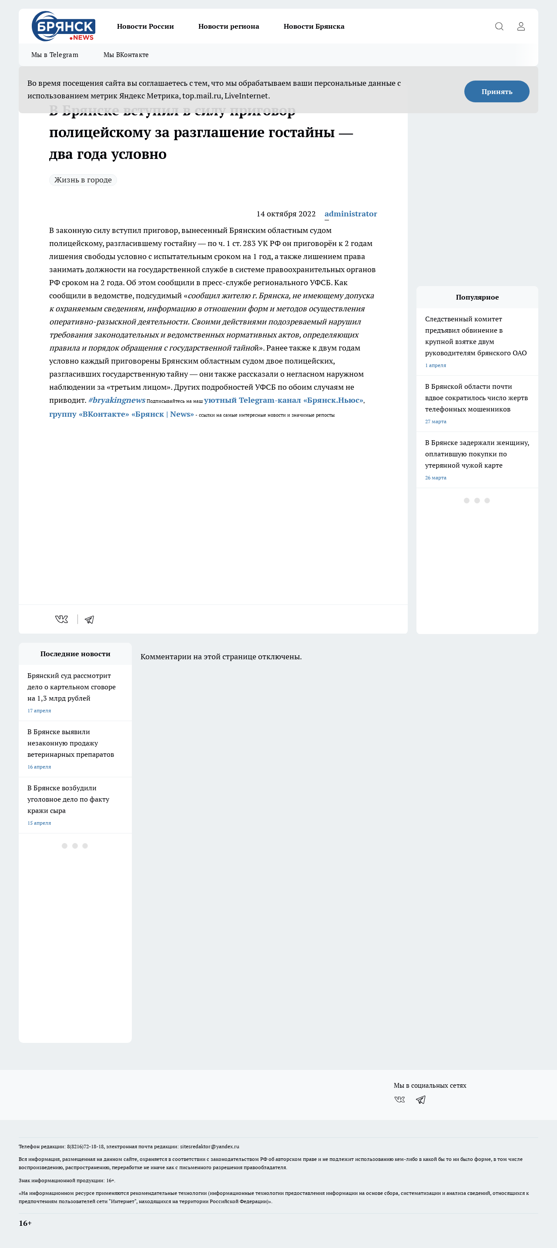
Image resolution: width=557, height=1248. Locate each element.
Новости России (145, 26)
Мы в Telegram (54, 55)
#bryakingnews (116, 400)
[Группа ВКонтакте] (399, 1099)
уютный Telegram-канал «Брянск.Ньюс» (283, 400)
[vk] (62, 619)
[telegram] (92, 619)
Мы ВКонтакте (126, 55)
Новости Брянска (314, 26)
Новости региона (228, 26)
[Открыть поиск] (499, 26)
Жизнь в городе (83, 180)
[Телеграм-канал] (421, 1099)
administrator (351, 214)
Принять (497, 91)
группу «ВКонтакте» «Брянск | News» (121, 414)
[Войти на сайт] (521, 26)
